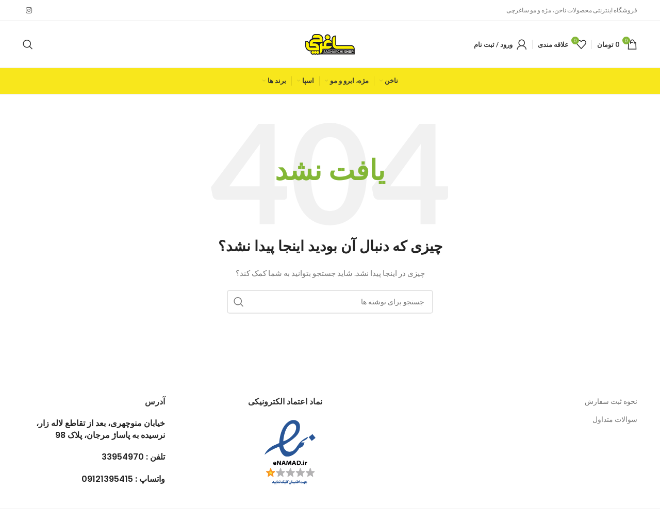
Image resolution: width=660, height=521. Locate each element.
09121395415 (107, 479)
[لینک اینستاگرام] (29, 11)
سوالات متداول (614, 419)
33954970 (123, 457)
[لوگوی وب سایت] (330, 43)
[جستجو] (28, 44)
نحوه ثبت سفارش (611, 401)
